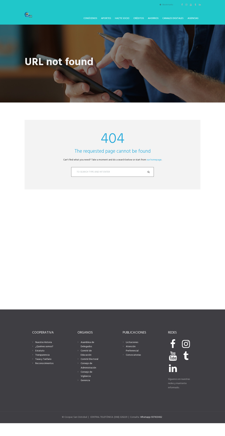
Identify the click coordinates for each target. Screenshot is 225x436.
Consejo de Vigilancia (87, 385)
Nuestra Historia (43, 354)
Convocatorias (133, 366)
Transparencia (42, 366)
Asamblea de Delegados (87, 356)
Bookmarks (167, 4)
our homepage (154, 160)
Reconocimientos (44, 375)
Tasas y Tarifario (43, 371)
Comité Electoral (90, 371)
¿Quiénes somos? (44, 358)
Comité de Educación (86, 364)
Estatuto (40, 362)
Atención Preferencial (132, 360)
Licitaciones (132, 354)
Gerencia (85, 392)
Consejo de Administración (88, 377)
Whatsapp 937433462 (152, 430)
